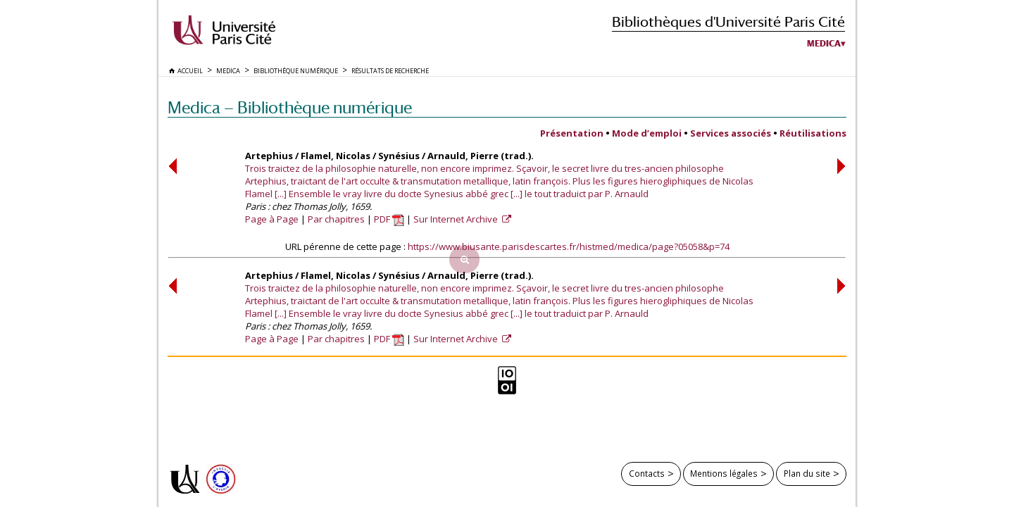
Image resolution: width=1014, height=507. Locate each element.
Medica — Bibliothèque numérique (290, 107)
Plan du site (807, 473)
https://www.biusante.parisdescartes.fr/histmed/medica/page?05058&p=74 (569, 246)
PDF (389, 219)
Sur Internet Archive (456, 219)
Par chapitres (336, 219)
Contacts (647, 473)
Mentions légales (724, 473)
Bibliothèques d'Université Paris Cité (728, 21)
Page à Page (272, 219)
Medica (824, 44)
